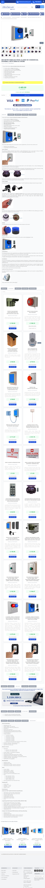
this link (11, 254)
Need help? (18, 114)
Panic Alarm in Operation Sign (12, 462)
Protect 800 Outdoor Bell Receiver (32, 312)
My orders (15, 870)
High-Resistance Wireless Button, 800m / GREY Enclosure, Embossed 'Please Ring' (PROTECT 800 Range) (32, 579)
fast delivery (27, 92)
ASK (27, 254)
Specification (33, 114)
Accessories (10, 114)
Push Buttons (8, 152)
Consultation (4, 879)
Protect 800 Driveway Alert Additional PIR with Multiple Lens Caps (12, 312)
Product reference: (5, 63)
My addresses (15, 872)
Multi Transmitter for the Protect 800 (32, 349)
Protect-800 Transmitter (26, 152)
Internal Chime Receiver (22, 271)
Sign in (42, 9)
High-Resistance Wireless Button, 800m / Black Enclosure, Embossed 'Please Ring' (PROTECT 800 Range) (32, 661)
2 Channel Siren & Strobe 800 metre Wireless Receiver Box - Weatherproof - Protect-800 (13, 618)
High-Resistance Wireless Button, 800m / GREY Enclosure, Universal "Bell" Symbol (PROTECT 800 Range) (12, 579)
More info (4, 114)
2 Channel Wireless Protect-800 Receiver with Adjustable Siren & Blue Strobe (32, 618)
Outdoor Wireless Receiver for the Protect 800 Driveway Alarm (32, 499)
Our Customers (4, 877)
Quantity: (3, 95)
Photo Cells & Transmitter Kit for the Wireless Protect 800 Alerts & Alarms (12, 538)
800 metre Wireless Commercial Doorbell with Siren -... (22, 839)
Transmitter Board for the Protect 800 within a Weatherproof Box (12, 388)
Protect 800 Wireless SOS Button (32, 388)
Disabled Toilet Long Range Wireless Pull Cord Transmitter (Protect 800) (32, 426)
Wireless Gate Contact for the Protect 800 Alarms (12, 425)
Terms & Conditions (5, 875)
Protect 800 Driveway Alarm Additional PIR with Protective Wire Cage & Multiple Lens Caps (32, 538)
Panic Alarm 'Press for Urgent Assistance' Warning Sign (32, 463)
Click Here (28, 237)
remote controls (9, 196)
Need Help (4, 872)
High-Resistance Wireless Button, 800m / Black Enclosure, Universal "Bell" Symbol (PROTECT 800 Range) (12, 661)
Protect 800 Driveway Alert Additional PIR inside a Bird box (12, 350)
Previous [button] (1, 836)
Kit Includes (25, 114)
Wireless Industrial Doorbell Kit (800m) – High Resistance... (8, 839)
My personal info (16, 874)
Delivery (3, 874)
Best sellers (4, 870)
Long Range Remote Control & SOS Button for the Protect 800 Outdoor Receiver (12, 500)
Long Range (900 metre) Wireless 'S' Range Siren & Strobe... (37, 839)
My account (15, 868)
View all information (12, 326)
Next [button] (43, 836)
